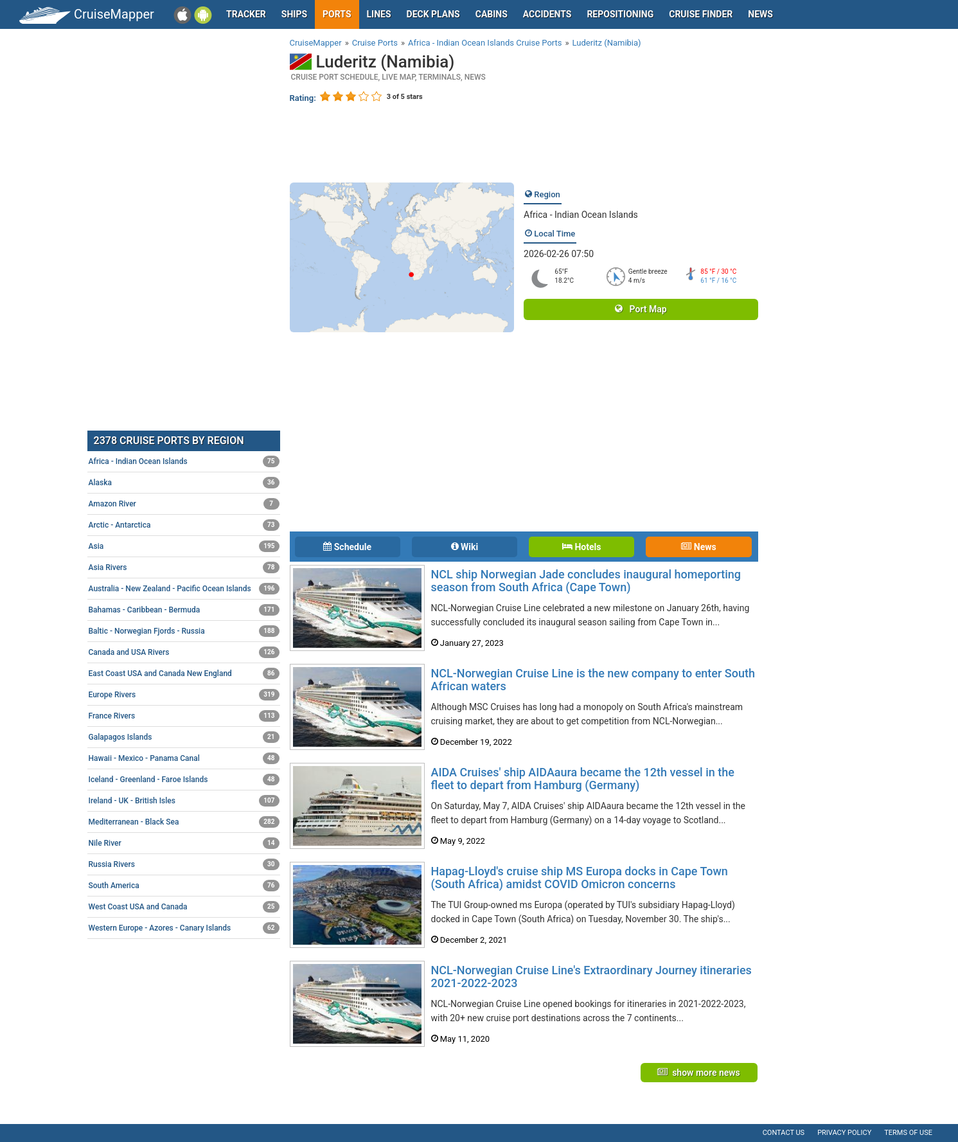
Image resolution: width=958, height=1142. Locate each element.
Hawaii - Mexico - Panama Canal (184, 758)
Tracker (246, 14)
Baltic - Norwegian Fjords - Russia (184, 631)
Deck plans (433, 14)
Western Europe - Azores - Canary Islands (184, 928)
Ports (337, 14)
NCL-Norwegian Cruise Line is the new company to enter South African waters (593, 679)
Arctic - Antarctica (184, 525)
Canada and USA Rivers (184, 652)
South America (184, 885)
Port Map (640, 309)
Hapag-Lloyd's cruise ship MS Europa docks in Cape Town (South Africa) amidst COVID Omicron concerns (579, 877)
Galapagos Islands (184, 737)
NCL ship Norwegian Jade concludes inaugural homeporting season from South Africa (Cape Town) (586, 580)
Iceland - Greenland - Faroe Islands (184, 779)
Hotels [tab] (581, 547)
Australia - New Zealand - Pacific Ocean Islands (184, 588)
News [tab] (698, 547)
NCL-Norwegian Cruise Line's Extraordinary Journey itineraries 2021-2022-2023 (591, 976)
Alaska (184, 482)
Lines (379, 14)
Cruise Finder (700, 14)
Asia (184, 546)
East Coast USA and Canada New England (184, 673)
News (760, 14)
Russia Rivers (184, 864)
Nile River (184, 843)
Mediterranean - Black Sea (184, 822)
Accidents (547, 14)
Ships (294, 14)
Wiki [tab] (465, 547)
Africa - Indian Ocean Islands (581, 215)
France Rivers (184, 716)
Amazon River (184, 504)
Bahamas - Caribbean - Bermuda (184, 610)
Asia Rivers (184, 567)
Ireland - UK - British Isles (184, 801)
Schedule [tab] (347, 547)
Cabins (491, 14)
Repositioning (620, 14)
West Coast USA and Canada (184, 907)
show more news (698, 1072)
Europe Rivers (184, 694)
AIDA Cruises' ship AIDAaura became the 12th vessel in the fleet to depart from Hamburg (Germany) (582, 778)
